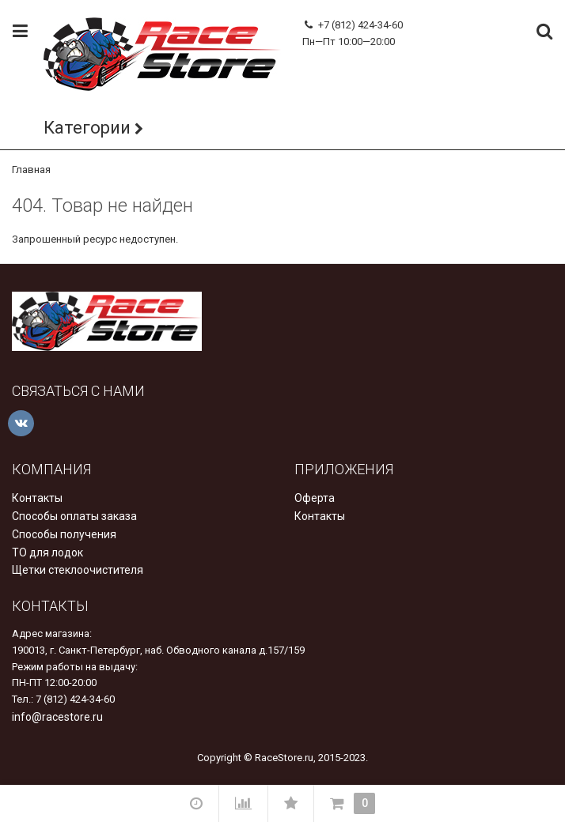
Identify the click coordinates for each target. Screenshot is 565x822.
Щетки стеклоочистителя (77, 570)
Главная (31, 169)
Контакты (37, 498)
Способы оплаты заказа (74, 516)
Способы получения (64, 534)
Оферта (314, 498)
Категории (87, 128)
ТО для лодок (47, 552)
